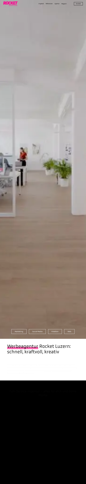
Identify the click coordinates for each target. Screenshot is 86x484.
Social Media (37, 331)
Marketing (19, 331)
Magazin (64, 4)
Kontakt (78, 4)
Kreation (55, 331)
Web (69, 331)
